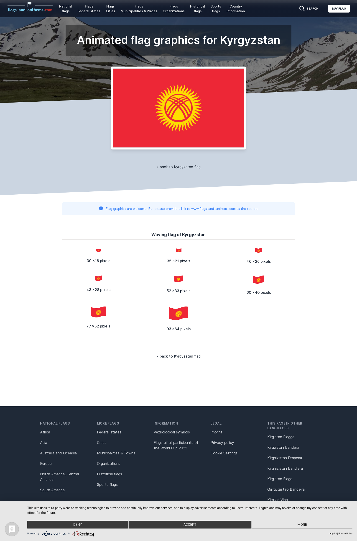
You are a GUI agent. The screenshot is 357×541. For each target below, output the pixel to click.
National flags (65, 8)
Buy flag (339, 8)
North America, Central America (59, 477)
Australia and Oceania (58, 453)
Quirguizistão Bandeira (286, 489)
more (304, 525)
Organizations (108, 463)
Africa (45, 432)
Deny (75, 525)
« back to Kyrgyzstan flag (178, 167)
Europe (46, 463)
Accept (190, 525)
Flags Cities (110, 8)
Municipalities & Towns (116, 453)
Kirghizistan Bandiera (285, 468)
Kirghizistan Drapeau (284, 458)
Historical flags (197, 8)
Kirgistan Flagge (280, 437)
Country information (236, 8)
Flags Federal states (89, 8)
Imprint (216, 432)
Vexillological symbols (172, 432)
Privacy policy (222, 442)
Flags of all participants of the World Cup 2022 (176, 445)
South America (52, 490)
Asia (43, 442)
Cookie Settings (224, 453)
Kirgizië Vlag (277, 499)
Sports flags (216, 8)
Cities (101, 442)
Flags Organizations (174, 8)
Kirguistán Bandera (283, 447)
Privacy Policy (345, 533)
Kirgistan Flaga (279, 479)
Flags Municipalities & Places (139, 8)
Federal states (109, 432)
